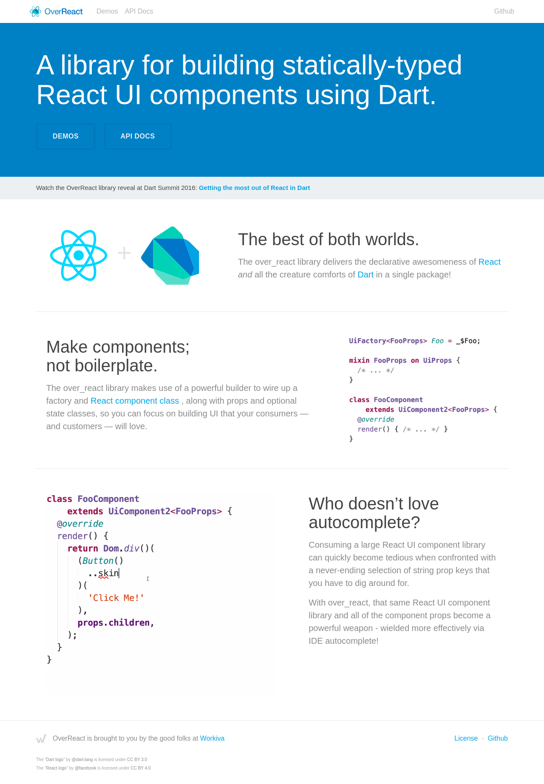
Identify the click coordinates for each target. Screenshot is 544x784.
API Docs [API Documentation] (138, 136)
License (466, 738)
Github (504, 11)
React (490, 261)
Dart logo (55, 759)
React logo (56, 768)
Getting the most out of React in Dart (254, 187)
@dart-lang (82, 759)
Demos (107, 11)
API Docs (139, 11)
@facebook (85, 768)
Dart (365, 274)
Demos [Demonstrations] (66, 136)
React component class (136, 400)
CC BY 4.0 (140, 768)
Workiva (212, 738)
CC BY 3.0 (137, 759)
